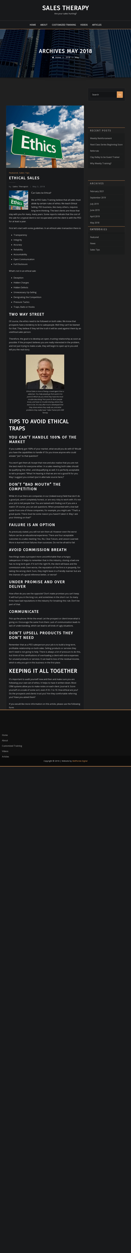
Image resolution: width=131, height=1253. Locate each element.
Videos (84, 24)
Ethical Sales (24, 314)
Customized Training (64, 24)
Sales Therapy (65, 8)
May (77, 60)
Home (33, 24)
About (43, 24)
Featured (13, 309)
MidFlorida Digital (79, 761)
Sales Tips (24, 309)
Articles (96, 24)
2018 (68, 60)
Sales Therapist (18, 323)
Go (119, 97)
